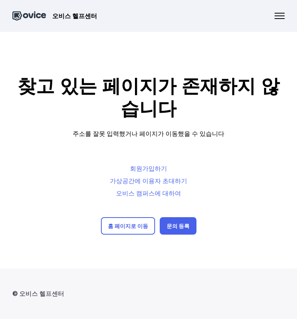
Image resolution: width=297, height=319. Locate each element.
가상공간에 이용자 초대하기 (148, 181)
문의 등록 (178, 226)
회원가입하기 (148, 168)
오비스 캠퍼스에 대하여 (148, 193)
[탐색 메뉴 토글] (279, 15)
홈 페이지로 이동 (128, 226)
